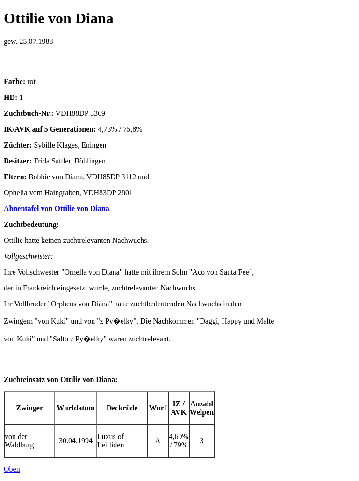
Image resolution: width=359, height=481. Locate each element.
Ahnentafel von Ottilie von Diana (56, 208)
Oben (12, 469)
